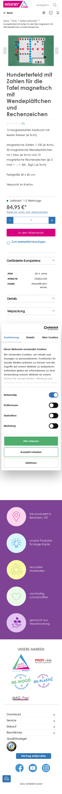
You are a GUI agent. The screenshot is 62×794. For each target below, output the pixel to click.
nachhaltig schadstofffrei (39, 595)
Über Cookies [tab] (50, 337)
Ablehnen (31, 462)
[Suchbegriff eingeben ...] (42, 5)
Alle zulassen (31, 441)
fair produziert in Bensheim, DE (40, 515)
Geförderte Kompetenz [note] (31, 260)
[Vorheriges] (5, 50)
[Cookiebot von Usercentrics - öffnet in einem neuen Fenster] (44, 328)
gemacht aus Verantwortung (40, 621)
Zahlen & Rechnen (28, 20)
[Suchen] (55, 5)
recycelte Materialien (37, 568)
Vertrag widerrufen (33, 755)
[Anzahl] (31, 220)
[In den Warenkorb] (31, 232)
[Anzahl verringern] (10, 220)
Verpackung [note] (31, 311)
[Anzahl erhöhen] (52, 220)
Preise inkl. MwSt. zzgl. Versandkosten (27, 212)
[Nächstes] (56, 50)
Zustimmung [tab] (11, 337)
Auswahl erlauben (30, 452)
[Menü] (8, 12)
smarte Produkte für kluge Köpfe (41, 542)
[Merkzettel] (51, 13)
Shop (14, 20)
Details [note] (31, 298)
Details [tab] (30, 337)
